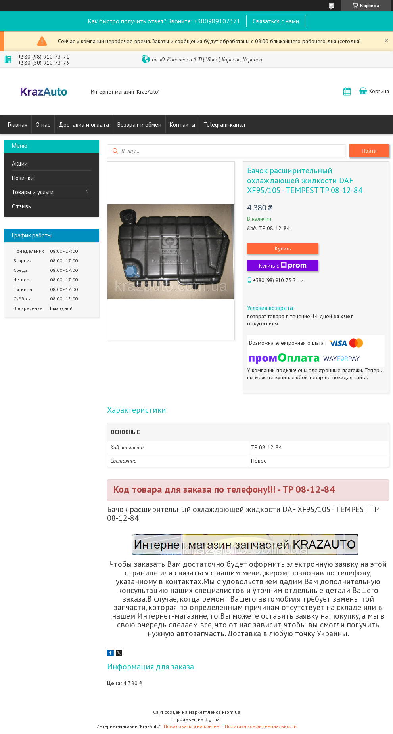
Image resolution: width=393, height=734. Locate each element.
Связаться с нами (276, 21)
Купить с (283, 265)
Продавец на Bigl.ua (197, 719)
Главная (17, 125)
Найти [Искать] (369, 151)
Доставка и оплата (84, 125)
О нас (43, 125)
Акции (20, 163)
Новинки (23, 178)
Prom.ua (231, 712)
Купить (283, 248)
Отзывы (22, 206)
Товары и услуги (33, 192)
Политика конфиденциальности (261, 726)
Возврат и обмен (139, 125)
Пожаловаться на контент (192, 726)
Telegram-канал (224, 125)
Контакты (182, 125)
